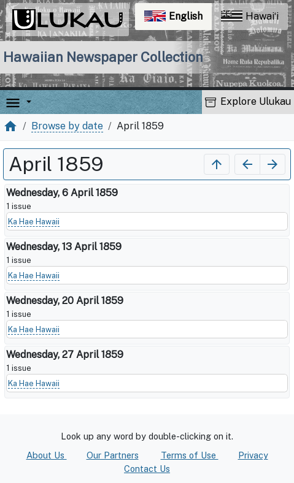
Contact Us (147, 468)
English (178, 19)
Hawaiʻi (250, 16)
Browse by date (67, 126)
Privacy (253, 455)
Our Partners (113, 455)
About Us (46, 455)
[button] (26, 102)
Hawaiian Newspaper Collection (103, 57)
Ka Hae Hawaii (34, 221)
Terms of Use (190, 455)
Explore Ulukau (248, 101)
